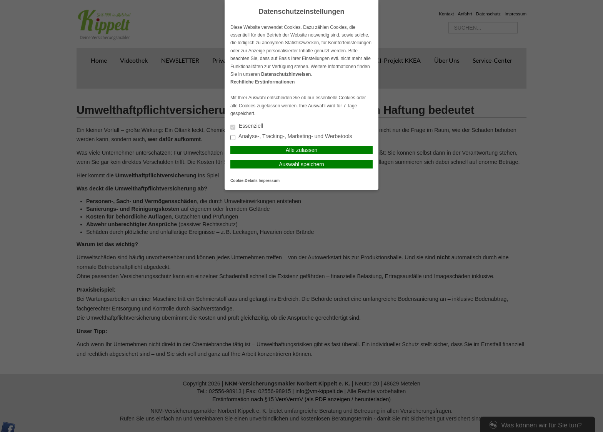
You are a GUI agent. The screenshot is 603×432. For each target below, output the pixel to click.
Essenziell (246, 126)
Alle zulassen (302, 150)
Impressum (269, 180)
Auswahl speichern (301, 164)
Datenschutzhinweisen (286, 74)
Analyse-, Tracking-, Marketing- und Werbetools (291, 136)
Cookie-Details (244, 180)
